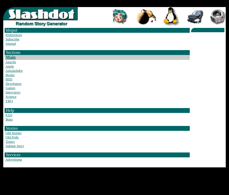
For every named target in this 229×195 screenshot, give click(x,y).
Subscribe (12, 39)
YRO (9, 101)
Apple (9, 66)
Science (10, 97)
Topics (10, 141)
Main (10, 57)
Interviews (12, 92)
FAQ (8, 115)
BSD (8, 79)
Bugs (9, 119)
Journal (10, 43)
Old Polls (12, 137)
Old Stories (13, 133)
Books (9, 75)
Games (10, 88)
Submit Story (14, 146)
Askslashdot (14, 71)
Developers (13, 84)
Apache (10, 62)
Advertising (13, 159)
